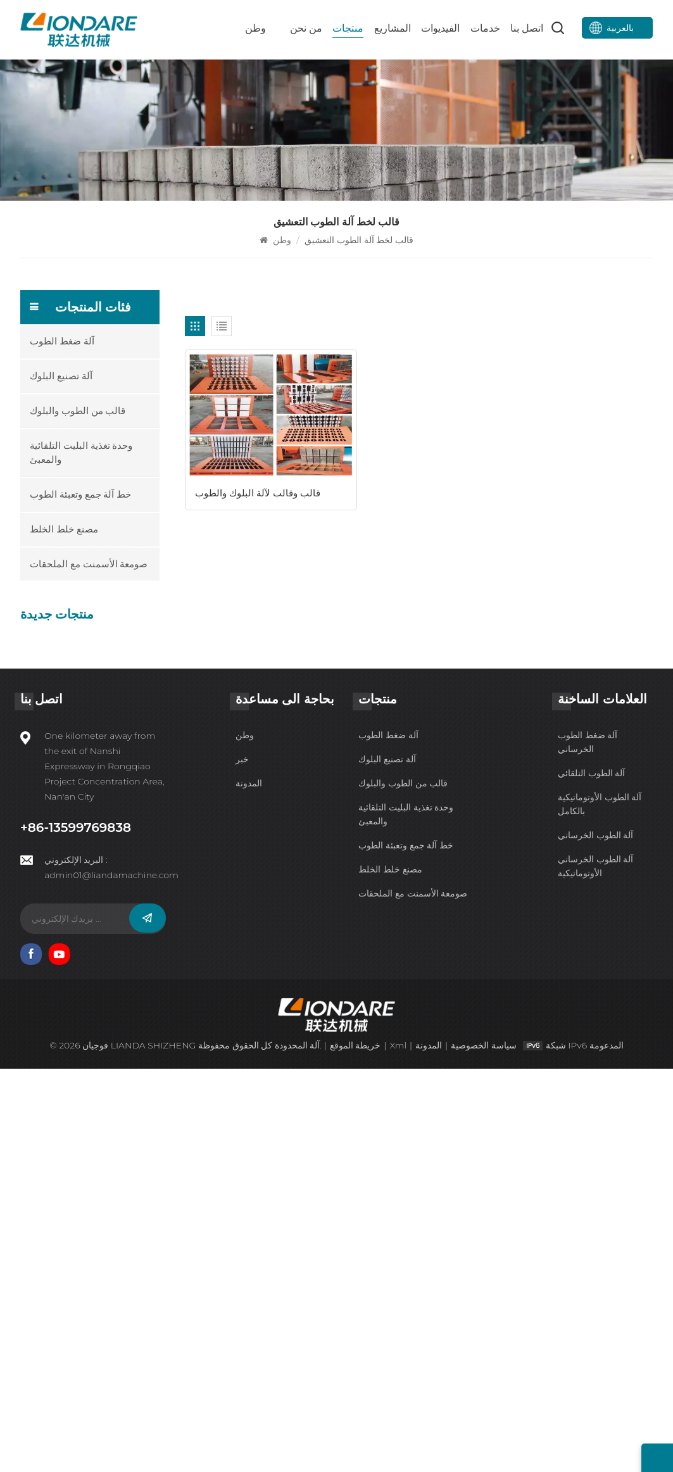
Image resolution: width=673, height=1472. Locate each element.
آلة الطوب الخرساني (595, 1238)
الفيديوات (440, 28)
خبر (242, 1162)
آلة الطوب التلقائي (591, 1176)
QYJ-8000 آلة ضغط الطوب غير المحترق (110, 797)
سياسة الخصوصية (484, 1448)
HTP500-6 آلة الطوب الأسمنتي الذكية (109, 747)
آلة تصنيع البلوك (61, 376)
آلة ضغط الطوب (62, 341)
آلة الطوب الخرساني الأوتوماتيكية (595, 1269)
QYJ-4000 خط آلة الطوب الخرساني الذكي (115, 897)
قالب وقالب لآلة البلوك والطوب (257, 476)
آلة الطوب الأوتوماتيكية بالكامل (599, 1207)
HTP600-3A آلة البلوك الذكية (110, 946)
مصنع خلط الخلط (64, 529)
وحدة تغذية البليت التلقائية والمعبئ (81, 452)
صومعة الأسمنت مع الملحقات (89, 564)
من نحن (306, 28)
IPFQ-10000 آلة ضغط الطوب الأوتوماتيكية (111, 648)
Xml (397, 1448)
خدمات (485, 28)
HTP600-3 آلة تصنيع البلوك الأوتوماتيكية (107, 995)
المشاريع (392, 28)
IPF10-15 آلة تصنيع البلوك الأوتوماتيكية (114, 697)
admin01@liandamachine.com (111, 1277)
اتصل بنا (526, 28)
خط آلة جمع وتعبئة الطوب (80, 494)
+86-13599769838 (72, 1230)
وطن (255, 28)
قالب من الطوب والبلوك (78, 411)
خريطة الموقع (355, 1448)
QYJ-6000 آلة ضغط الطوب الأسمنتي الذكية (107, 847)
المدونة (249, 1186)
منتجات (347, 28)
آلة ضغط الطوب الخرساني (587, 1145)
